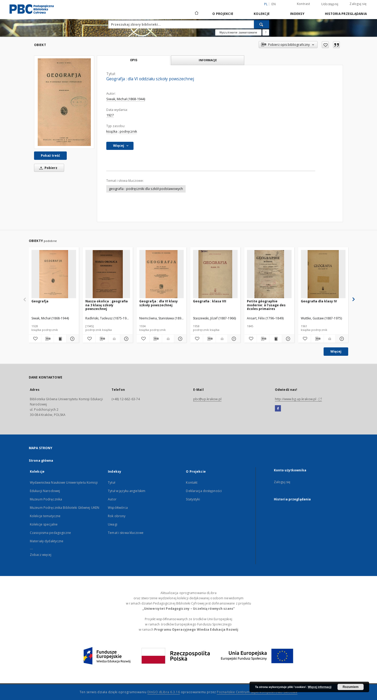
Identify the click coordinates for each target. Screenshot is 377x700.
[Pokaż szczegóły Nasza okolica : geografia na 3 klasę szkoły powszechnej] (125, 338)
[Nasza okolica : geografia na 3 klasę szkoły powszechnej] (108, 274)
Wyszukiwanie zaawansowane (238, 32)
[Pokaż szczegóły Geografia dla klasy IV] (341, 338)
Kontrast (303, 4)
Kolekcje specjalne (44, 524)
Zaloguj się (358, 4)
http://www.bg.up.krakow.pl (298, 399)
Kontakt (191, 482)
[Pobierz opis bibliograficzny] (47, 338)
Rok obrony (116, 516)
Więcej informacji (319, 686)
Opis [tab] (133, 60)
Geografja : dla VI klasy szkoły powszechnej (158, 303)
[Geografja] (54, 274)
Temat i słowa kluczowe (125, 532)
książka (111, 131)
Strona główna (41, 460)
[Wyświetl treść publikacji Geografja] (60, 338)
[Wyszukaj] (261, 24)
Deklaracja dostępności (204, 491)
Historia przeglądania (346, 14)
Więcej (335, 351)
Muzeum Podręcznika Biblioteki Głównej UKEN (64, 507)
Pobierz (47, 168)
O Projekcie (222, 14)
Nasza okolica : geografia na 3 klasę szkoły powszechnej (106, 305)
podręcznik (128, 131)
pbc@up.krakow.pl (207, 399)
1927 (110, 115)
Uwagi (112, 524)
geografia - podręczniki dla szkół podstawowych (146, 189)
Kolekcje (262, 14)
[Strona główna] (196, 13)
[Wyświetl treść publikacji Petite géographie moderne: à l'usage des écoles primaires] (275, 338)
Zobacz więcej (41, 554)
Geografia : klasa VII (209, 301)
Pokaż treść (50, 155)
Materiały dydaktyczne (47, 541)
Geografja (39, 301)
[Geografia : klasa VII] (215, 274)
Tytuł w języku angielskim (126, 491)
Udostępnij (330, 4)
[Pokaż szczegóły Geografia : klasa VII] (233, 338)
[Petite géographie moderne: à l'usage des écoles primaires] (269, 274)
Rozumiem (351, 687)
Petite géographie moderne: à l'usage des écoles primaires (266, 305)
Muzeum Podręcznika (46, 499)
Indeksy (297, 14)
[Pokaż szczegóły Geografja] (72, 338)
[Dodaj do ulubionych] (325, 44)
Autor (112, 499)
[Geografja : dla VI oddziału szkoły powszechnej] (64, 102)
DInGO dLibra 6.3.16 (163, 692)
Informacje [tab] (208, 60)
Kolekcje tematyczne (45, 516)
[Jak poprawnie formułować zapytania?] (265, 32)
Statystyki (193, 499)
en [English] (273, 4)
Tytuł (111, 482)
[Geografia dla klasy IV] (323, 274)
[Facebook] (278, 408)
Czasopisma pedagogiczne (50, 532)
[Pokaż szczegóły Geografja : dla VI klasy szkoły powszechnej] (179, 338)
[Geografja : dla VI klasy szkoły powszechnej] (162, 274)
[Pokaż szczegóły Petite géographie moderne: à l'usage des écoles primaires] (287, 338)
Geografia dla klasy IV (319, 301)
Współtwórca (118, 507)
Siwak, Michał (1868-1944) (125, 99)
